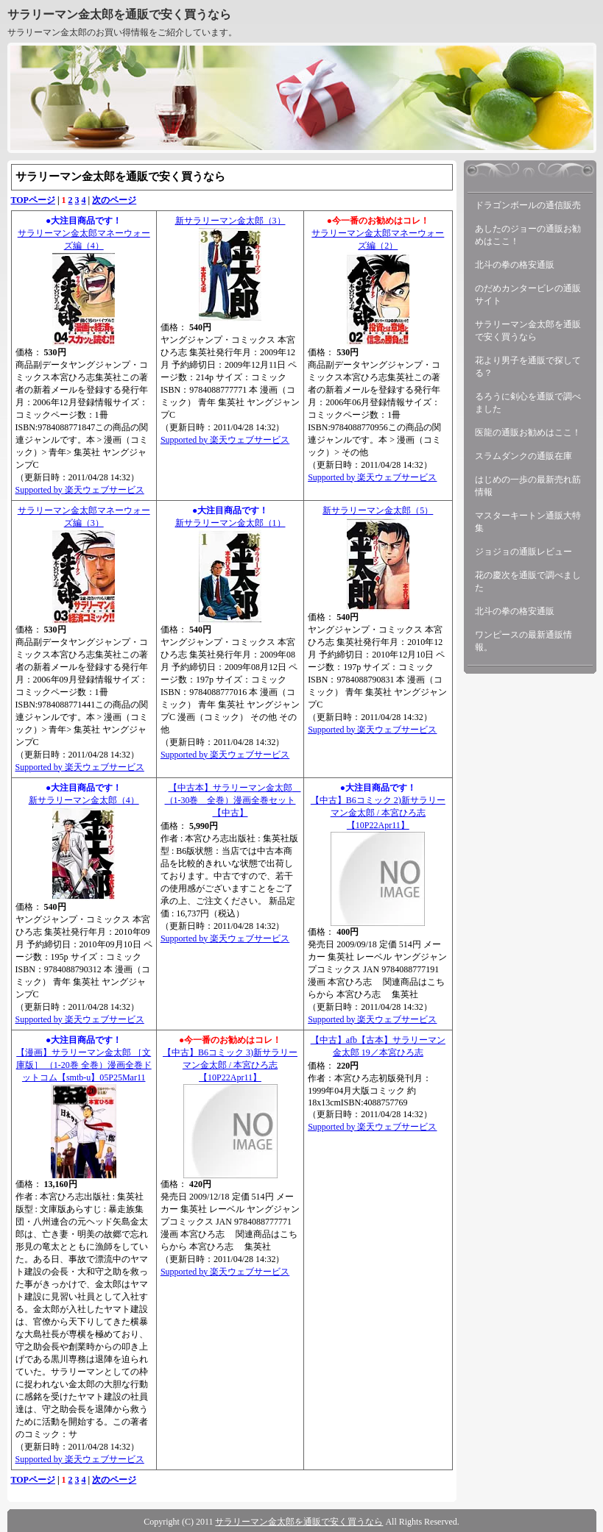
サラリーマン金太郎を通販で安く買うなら (119, 14)
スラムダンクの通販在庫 (523, 456)
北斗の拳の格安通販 (514, 265)
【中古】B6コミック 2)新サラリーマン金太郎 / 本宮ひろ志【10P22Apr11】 (378, 812)
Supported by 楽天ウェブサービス (79, 490)
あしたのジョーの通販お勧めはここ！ (528, 235)
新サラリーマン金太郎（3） (230, 220)
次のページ (114, 200)
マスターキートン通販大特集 (528, 521)
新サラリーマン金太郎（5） (377, 510)
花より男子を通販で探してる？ (528, 366)
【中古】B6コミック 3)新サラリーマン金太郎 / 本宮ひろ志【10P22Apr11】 (230, 1065)
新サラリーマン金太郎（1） (230, 523)
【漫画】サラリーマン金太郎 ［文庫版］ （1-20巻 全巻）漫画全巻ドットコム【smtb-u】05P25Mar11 (84, 1065)
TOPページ (33, 200)
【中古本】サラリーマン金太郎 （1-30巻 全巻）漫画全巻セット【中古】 (233, 800)
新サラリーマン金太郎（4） (84, 800)
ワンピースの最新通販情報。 (523, 641)
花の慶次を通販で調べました (528, 581)
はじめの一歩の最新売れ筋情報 (528, 485)
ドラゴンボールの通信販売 (528, 205)
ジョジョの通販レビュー (523, 551)
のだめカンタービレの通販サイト (528, 294)
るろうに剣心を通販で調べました (528, 402)
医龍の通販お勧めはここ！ (528, 432)
